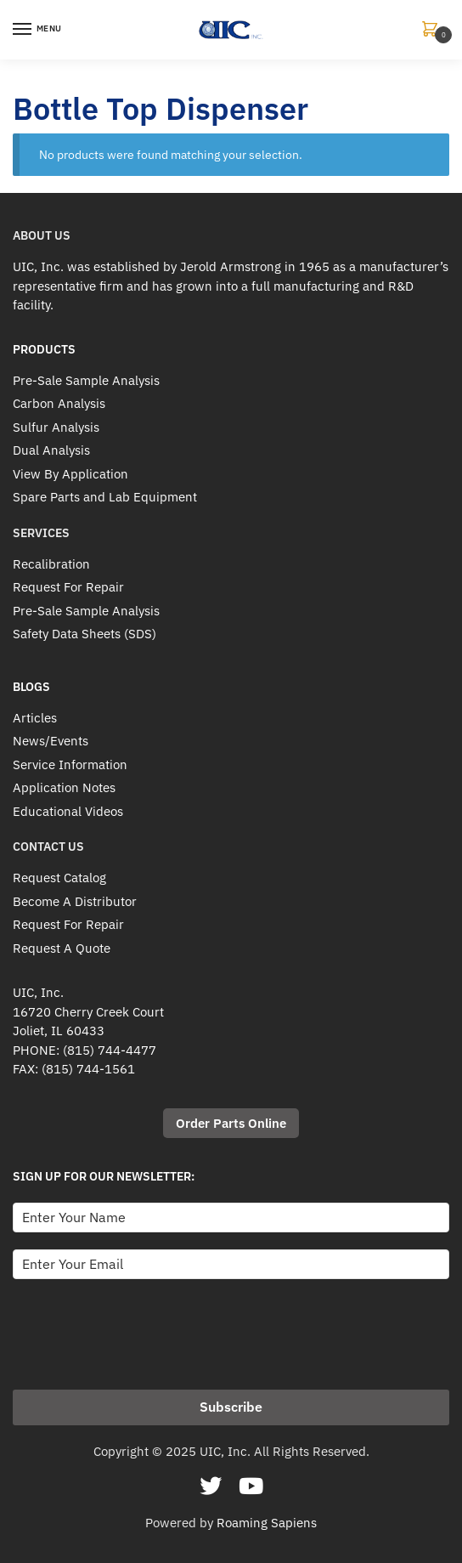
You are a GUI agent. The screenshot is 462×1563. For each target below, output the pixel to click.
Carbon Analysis (59, 403)
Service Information (70, 764)
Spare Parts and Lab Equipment (105, 497)
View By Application (70, 474)
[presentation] (142, 1329)
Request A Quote (61, 948)
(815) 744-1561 (88, 1069)
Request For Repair (68, 587)
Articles (35, 718)
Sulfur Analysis (56, 427)
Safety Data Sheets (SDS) (84, 634)
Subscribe (231, 1406)
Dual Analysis (51, 450)
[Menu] (38, 29)
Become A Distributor (75, 901)
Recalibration (51, 564)
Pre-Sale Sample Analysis (86, 380)
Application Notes (64, 787)
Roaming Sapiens (267, 1523)
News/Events (50, 741)
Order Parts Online (231, 1123)
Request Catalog (59, 877)
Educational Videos (68, 811)
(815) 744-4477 (109, 1050)
